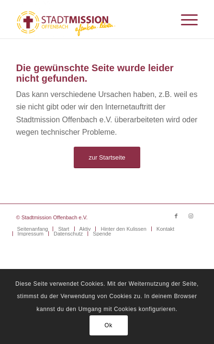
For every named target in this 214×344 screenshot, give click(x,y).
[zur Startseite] (107, 157)
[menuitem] (184, 19)
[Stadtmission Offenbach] (89, 19)
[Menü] (184, 19)
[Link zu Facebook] (176, 216)
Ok (108, 325)
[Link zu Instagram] (190, 216)
